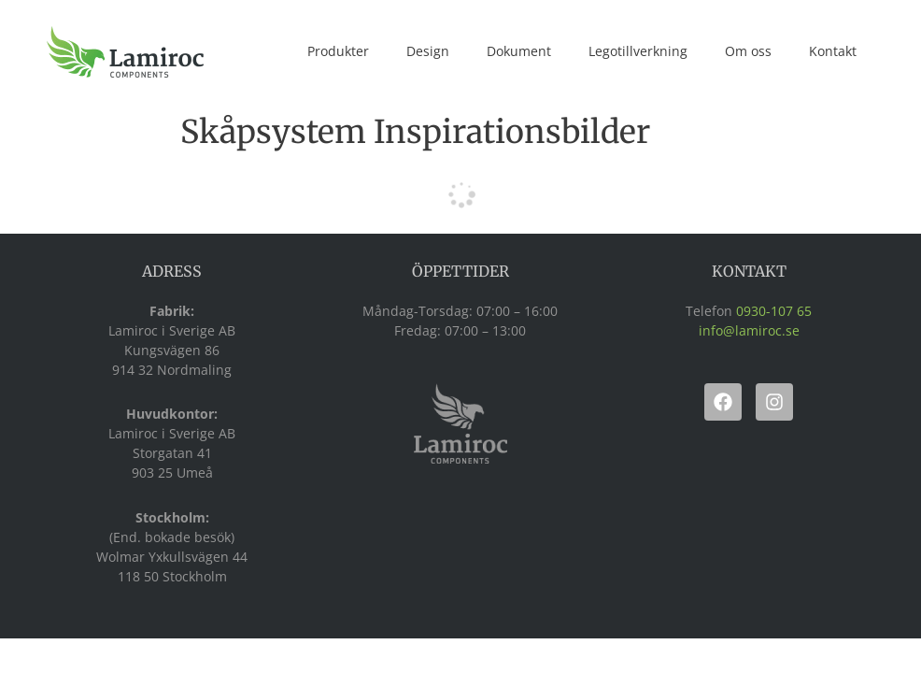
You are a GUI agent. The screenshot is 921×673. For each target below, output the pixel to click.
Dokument (519, 51)
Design (427, 51)
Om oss (748, 51)
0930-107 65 (774, 311)
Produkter (338, 51)
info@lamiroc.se (749, 330)
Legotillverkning (637, 51)
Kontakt (833, 51)
